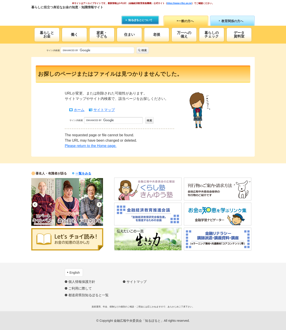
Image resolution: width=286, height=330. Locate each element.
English (74, 272)
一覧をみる (83, 173)
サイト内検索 (53, 50)
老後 (156, 34)
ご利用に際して (80, 288)
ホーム (79, 110)
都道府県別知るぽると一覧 (88, 295)
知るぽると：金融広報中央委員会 (72, 15)
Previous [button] (35, 204)
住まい (129, 34)
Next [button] (99, 204)
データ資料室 (239, 34)
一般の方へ (186, 21)
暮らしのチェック (211, 34)
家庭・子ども (102, 34)
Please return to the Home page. (90, 146)
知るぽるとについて (140, 20)
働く (74, 34)
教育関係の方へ (232, 21)
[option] (43, 202)
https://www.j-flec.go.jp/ (179, 3)
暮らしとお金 (47, 34)
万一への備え (184, 34)
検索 (144, 50)
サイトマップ (104, 110)
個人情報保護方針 (81, 281)
